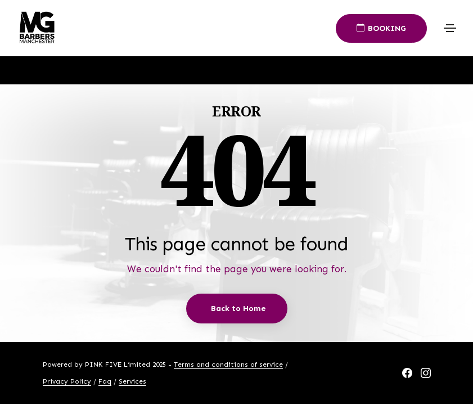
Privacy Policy (67, 381)
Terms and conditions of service (228, 364)
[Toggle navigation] (450, 28)
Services (132, 381)
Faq (104, 381)
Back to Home (238, 308)
